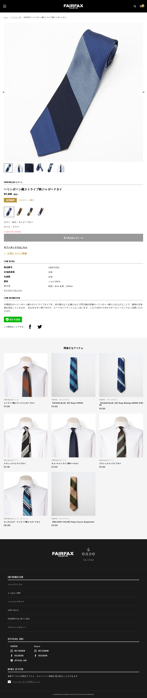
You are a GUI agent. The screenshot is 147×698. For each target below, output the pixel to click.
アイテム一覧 (16, 17)
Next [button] (143, 92)
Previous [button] (4, 92)
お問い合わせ (13, 610)
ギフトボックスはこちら (15, 247)
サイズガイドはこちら (13, 290)
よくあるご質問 (14, 593)
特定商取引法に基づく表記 (19, 619)
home (6, 17)
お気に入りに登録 (17, 253)
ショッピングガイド (16, 601)
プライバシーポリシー (17, 627)
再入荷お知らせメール (73, 237)
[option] (73, 92)
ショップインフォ (15, 584)
